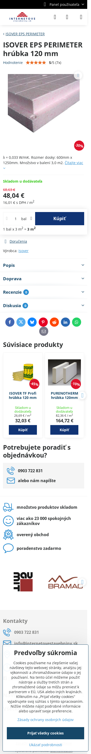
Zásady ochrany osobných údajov (45, 719)
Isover (23, 250)
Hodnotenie (13, 62)
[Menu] (81, 17)
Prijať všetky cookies (45, 733)
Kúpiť (59, 218)
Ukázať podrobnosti (45, 744)
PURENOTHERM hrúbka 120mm (64, 395)
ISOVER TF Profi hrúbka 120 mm (23, 395)
